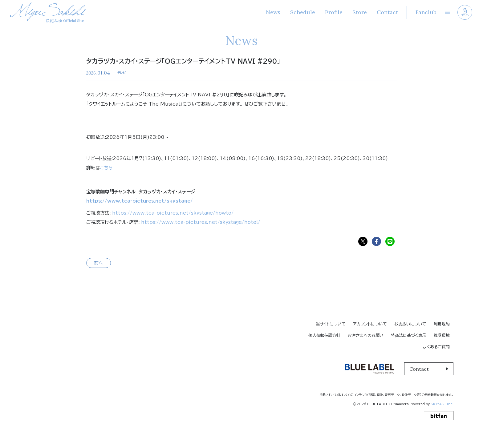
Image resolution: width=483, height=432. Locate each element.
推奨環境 (442, 335)
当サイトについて (331, 324)
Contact (387, 12)
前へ (98, 263)
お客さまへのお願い (366, 335)
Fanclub (425, 12)
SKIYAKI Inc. (442, 404)
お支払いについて (410, 324)
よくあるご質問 (436, 347)
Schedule (302, 12)
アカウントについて (370, 324)
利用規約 (442, 324)
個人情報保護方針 (324, 335)
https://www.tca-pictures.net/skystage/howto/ (173, 213)
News (273, 12)
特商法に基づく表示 (408, 335)
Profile (333, 12)
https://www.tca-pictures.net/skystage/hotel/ (200, 222)
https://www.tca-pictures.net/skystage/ (139, 201)
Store (359, 12)
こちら (106, 167)
